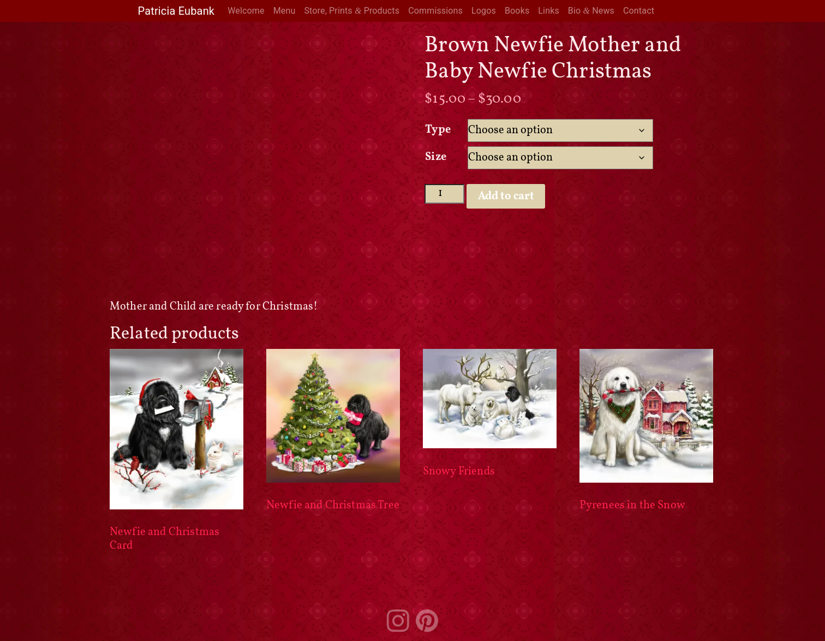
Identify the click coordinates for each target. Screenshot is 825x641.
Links (548, 10)
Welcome (246, 10)
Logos (483, 10)
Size (435, 157)
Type (438, 129)
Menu (284, 10)
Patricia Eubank (176, 10)
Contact (638, 10)
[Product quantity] (444, 193)
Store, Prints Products (351, 10)
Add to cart (506, 196)
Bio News (591, 10)
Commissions (435, 10)
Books (517, 10)
